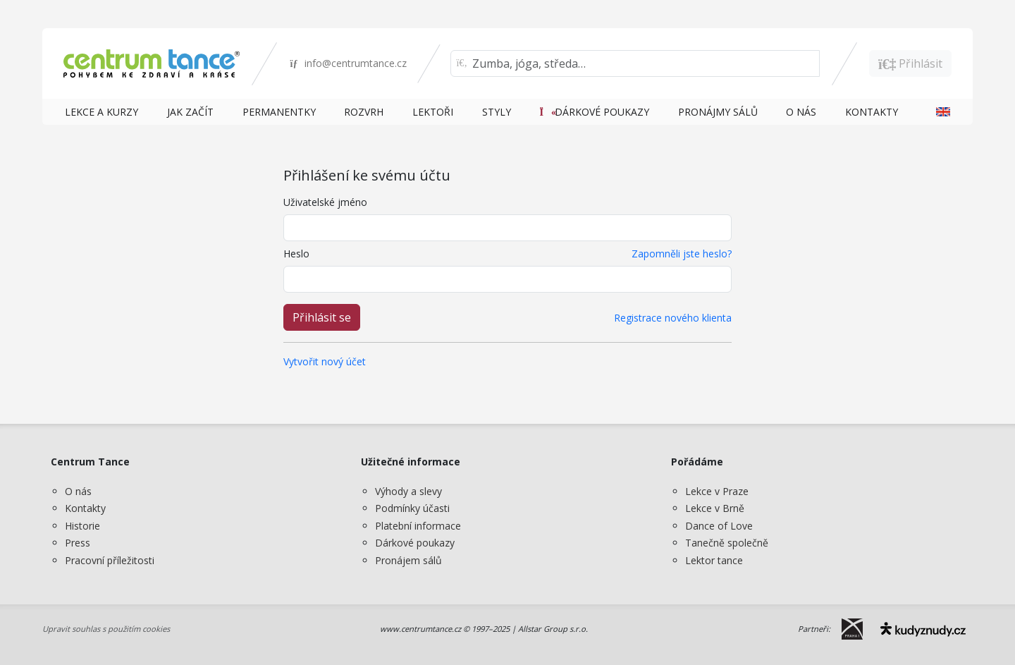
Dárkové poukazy (415, 542)
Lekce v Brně (714, 508)
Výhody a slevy (408, 491)
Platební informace (418, 525)
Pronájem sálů (408, 560)
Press (77, 542)
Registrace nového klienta (673, 317)
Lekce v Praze (717, 491)
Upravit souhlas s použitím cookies (106, 628)
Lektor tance (714, 560)
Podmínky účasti (412, 508)
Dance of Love (719, 525)
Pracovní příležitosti (109, 560)
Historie (82, 525)
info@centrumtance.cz (348, 63)
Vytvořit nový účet (324, 361)
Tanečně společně (726, 542)
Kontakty (85, 508)
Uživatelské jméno (325, 202)
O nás (78, 491)
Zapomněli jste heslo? (682, 253)
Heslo (296, 253)
